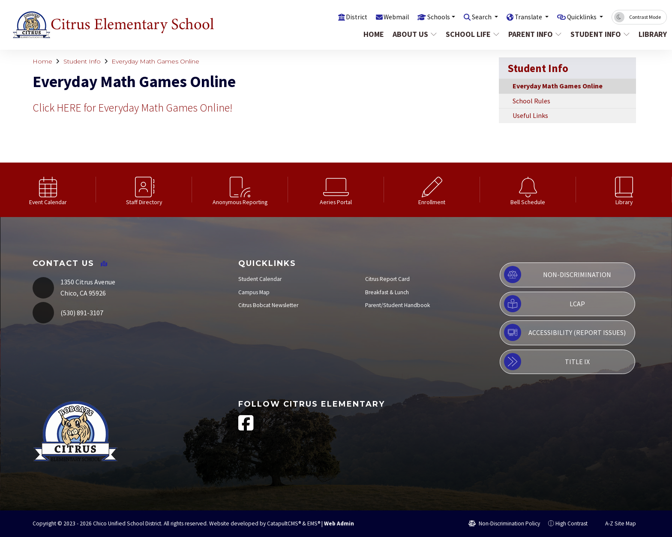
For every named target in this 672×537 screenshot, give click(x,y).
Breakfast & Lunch (387, 292)
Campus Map (254, 292)
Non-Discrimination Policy (504, 523)
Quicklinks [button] (580, 16)
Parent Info (534, 34)
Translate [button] (522, 16)
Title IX (546, 361)
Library (651, 34)
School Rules (531, 101)
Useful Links (530, 115)
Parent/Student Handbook (397, 305)
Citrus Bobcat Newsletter (268, 305)
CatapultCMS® (284, 523)
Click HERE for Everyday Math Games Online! (132, 108)
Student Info (598, 34)
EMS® (313, 523)
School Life (472, 34)
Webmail (381, 16)
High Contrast (571, 523)
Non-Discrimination (557, 274)
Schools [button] (426, 16)
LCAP (544, 303)
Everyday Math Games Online (155, 61)
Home (373, 34)
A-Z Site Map (616, 523)
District (340, 16)
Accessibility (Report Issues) (565, 332)
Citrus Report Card (387, 279)
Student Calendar (260, 279)
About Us (414, 34)
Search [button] (473, 16)
